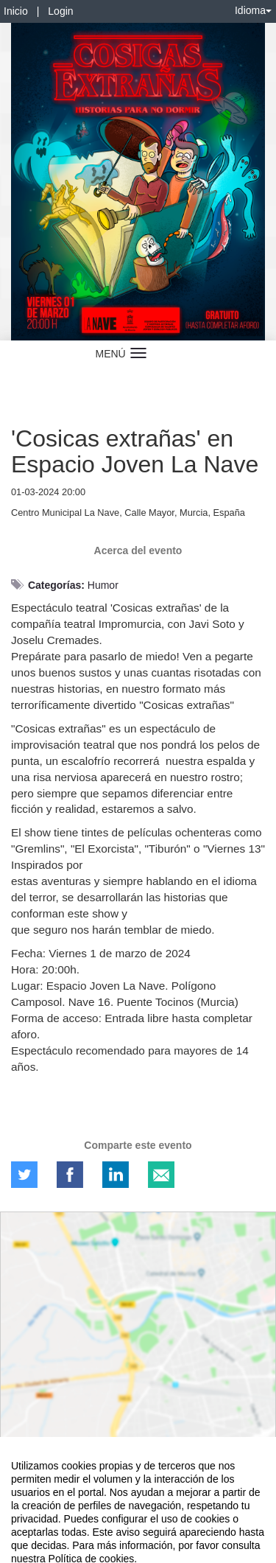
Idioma (253, 10)
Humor (103, 585)
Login (60, 11)
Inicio (16, 11)
